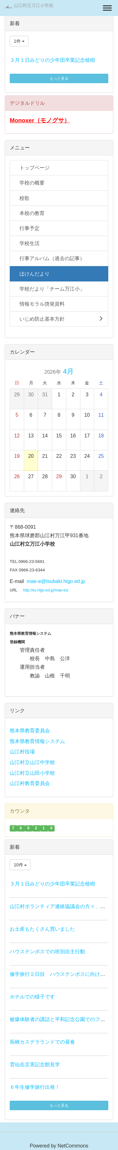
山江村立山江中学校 (32, 762)
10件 (20, 864)
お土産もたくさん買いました (42, 929)
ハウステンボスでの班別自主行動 (47, 951)
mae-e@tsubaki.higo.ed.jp (56, 581)
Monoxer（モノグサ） (40, 120)
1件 (19, 41)
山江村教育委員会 (30, 783)
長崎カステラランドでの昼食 (42, 1042)
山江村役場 (22, 751)
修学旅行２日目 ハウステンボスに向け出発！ (62, 974)
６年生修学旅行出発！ (35, 1087)
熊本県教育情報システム (37, 741)
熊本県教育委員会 (30, 730)
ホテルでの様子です (32, 996)
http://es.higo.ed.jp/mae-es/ (45, 590)
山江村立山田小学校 (32, 773)
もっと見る (59, 78)
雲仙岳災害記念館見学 (35, 1064)
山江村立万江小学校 (33, 5)
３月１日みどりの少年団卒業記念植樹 (52, 60)
